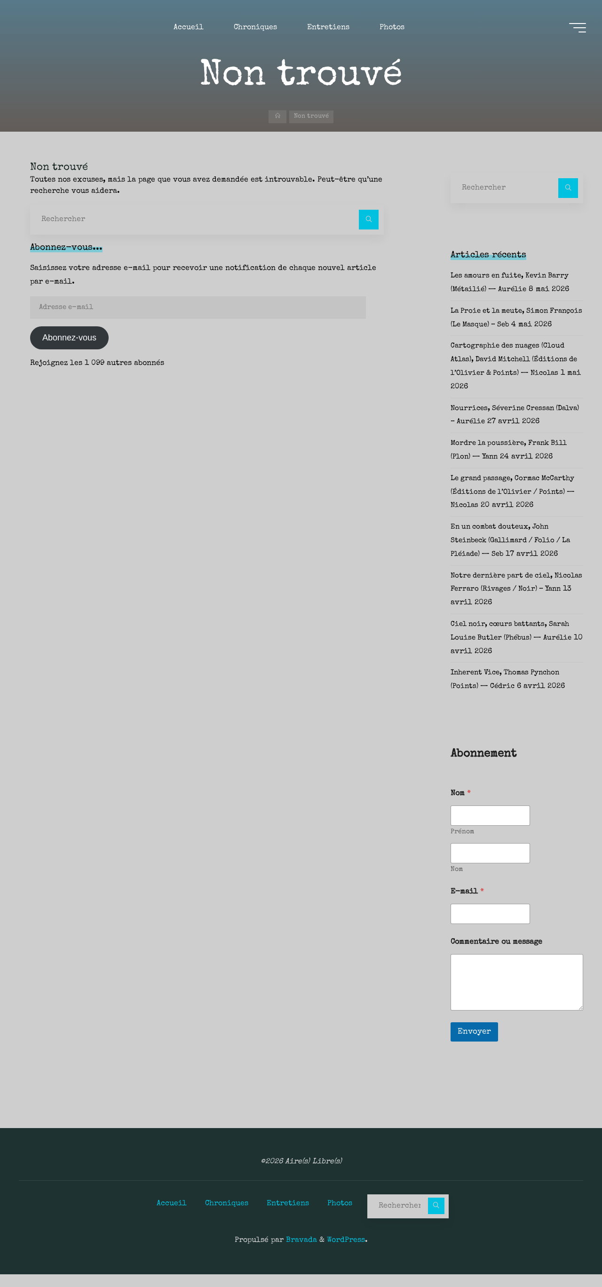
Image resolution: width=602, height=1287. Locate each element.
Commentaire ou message (496, 956)
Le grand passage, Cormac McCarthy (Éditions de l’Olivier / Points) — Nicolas (515, 506)
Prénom (462, 845)
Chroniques (226, 1216)
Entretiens (288, 1216)
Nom (457, 883)
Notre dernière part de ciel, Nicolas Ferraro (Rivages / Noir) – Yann (516, 602)
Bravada (300, 1253)
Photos (339, 1216)
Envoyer (474, 1046)
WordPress (346, 1253)
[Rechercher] (369, 219)
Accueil (172, 1216)
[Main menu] (574, 28)
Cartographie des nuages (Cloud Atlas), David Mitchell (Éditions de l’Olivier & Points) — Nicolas (514, 373)
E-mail (467, 905)
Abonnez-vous (69, 337)
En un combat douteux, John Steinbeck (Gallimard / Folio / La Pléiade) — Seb (516, 554)
